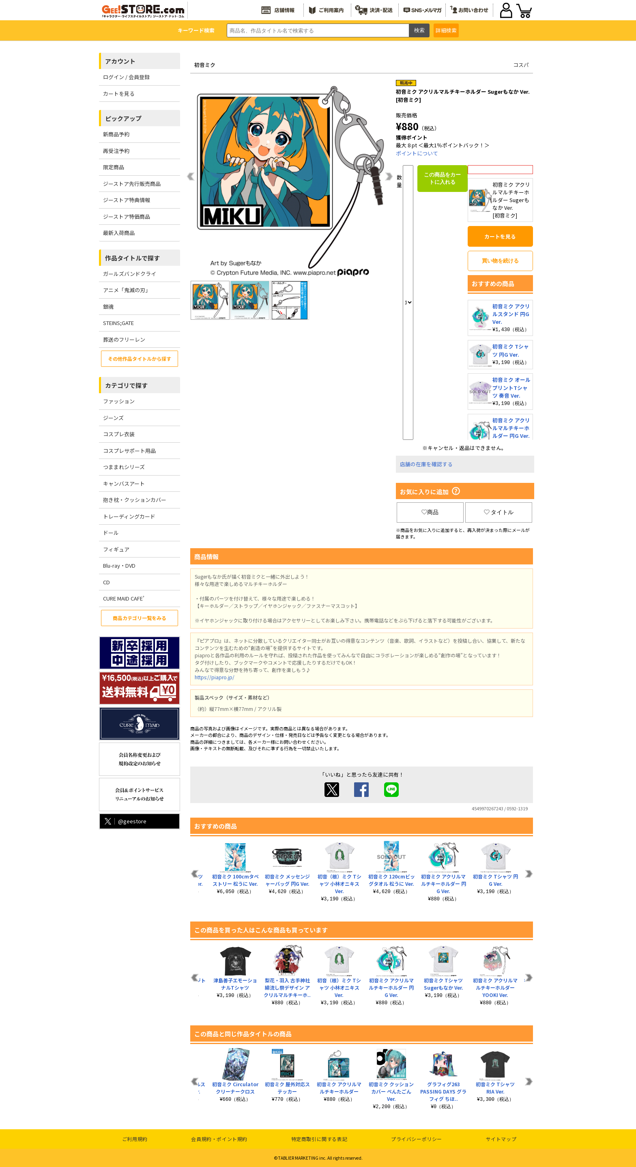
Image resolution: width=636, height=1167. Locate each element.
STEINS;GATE (118, 323)
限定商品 (113, 167)
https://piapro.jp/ (214, 677)
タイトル (499, 512)
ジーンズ (113, 418)
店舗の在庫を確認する (426, 464)
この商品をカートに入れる (442, 178)
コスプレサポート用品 (129, 450)
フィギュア (116, 549)
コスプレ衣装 (119, 434)
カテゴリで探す (126, 385)
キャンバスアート (124, 483)
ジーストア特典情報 (126, 200)
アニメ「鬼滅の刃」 (126, 290)
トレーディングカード (129, 516)
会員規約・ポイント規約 (219, 1138)
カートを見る (119, 93)
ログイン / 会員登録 (126, 77)
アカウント (120, 61)
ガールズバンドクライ (129, 274)
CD (106, 582)
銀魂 (108, 306)
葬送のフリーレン (124, 339)
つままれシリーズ (124, 467)
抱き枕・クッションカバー (134, 500)
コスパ (521, 65)
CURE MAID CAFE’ (123, 598)
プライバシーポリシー (416, 1138)
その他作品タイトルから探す (139, 358)
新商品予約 (116, 134)
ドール (111, 532)
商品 (429, 512)
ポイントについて (417, 153)
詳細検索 (446, 30)
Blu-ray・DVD (119, 565)
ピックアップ (123, 118)
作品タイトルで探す (132, 258)
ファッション (119, 401)
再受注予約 (116, 151)
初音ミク (204, 65)
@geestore (124, 821)
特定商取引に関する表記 (319, 1138)
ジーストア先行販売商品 (132, 183)
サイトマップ (501, 1138)
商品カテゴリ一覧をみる (139, 617)
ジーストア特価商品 (126, 216)
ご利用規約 (135, 1138)
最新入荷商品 (119, 233)
